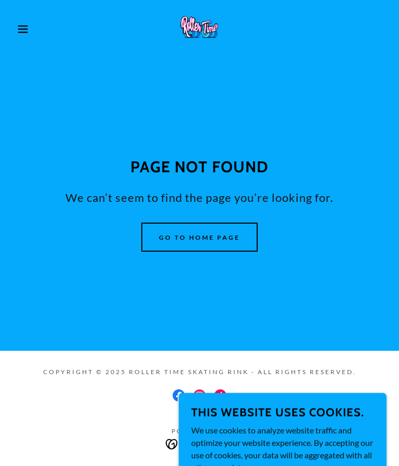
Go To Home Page (199, 237)
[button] (20, 29)
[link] (199, 29)
